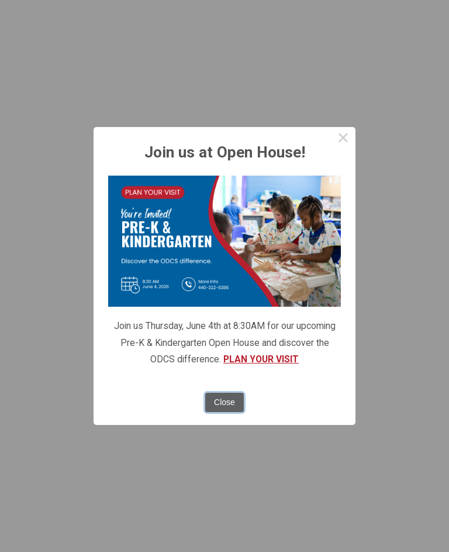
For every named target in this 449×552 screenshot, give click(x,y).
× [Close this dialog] (343, 139)
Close (224, 402)
